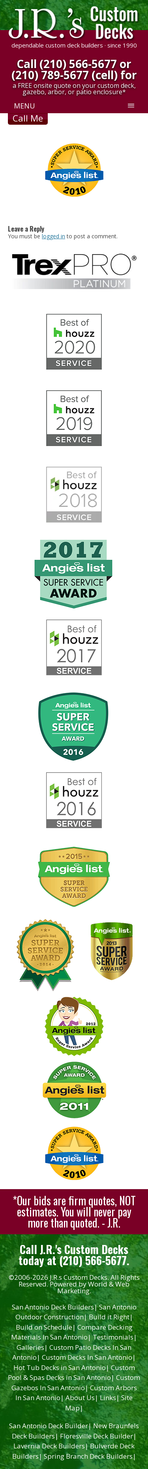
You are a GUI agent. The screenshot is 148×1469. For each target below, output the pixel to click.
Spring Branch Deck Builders (90, 1456)
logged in (53, 236)
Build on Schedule (46, 1327)
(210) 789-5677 (50, 74)
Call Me (28, 118)
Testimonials (115, 1337)
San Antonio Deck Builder (50, 1425)
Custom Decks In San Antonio (89, 1357)
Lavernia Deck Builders (50, 1445)
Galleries (32, 1347)
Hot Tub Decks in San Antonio (61, 1367)
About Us (82, 1397)
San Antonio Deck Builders (54, 1306)
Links (110, 1397)
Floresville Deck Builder (98, 1435)
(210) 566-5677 (78, 63)
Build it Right (111, 1316)
